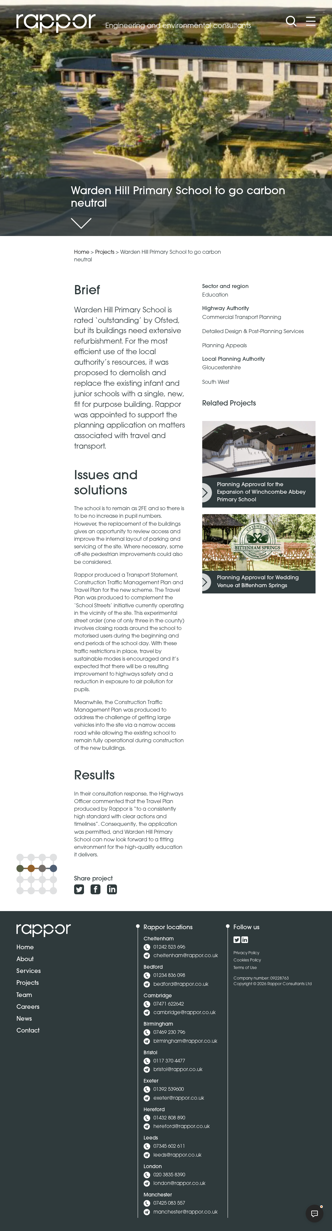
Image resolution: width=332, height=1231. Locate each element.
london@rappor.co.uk (179, 1183)
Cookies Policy (247, 960)
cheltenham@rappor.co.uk (185, 956)
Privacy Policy (246, 953)
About (25, 959)
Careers (28, 1007)
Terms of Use (245, 968)
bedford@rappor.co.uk (180, 984)
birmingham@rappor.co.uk (185, 1041)
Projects (104, 252)
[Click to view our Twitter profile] (237, 939)
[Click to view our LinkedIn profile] (244, 939)
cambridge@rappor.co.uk (184, 1012)
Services (28, 971)
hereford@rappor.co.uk (181, 1126)
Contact (28, 1031)
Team (24, 995)
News (24, 1019)
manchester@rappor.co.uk (185, 1212)
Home (81, 252)
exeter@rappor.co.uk (178, 1098)
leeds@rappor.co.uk (177, 1155)
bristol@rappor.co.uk (178, 1069)
